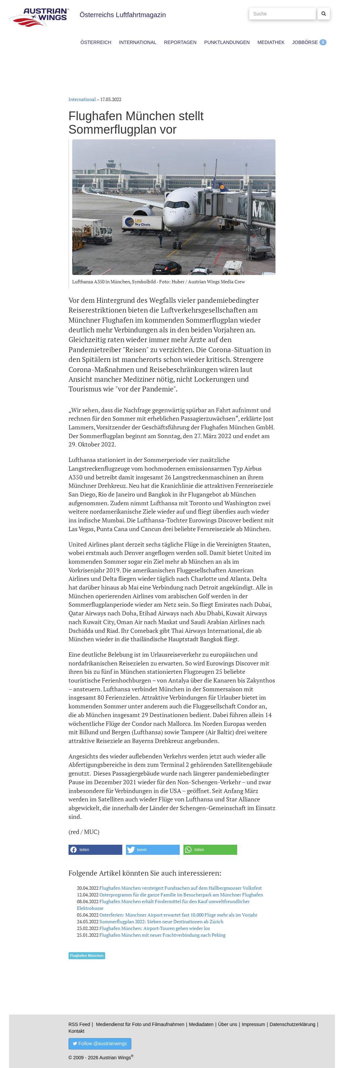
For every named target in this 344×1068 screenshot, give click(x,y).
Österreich (96, 42)
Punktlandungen (227, 42)
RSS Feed (79, 1024)
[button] (95, 850)
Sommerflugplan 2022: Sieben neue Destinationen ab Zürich (161, 921)
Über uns (227, 1024)
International (137, 42)
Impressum (253, 1024)
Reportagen (180, 42)
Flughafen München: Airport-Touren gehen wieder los (154, 928)
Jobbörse (305, 42)
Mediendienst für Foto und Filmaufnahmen (140, 1024)
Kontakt (76, 1031)
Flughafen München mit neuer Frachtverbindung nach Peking (162, 935)
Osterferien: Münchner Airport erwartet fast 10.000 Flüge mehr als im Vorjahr (178, 915)
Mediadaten (201, 1024)
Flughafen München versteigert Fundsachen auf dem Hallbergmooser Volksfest (180, 888)
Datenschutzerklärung (292, 1024)
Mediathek (271, 42)
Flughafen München (86, 956)
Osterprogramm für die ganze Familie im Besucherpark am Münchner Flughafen (181, 894)
